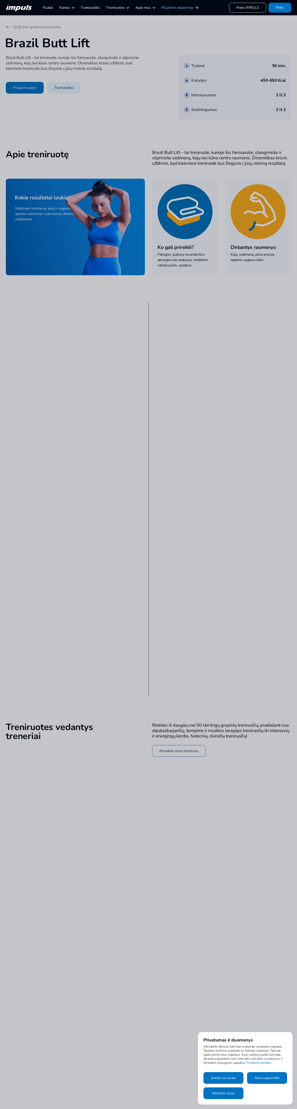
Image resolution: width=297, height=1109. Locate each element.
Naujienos (193, 1083)
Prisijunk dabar (24, 87)
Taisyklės (192, 1091)
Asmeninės (97, 1067)
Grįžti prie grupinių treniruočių (33, 27)
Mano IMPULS (247, 7)
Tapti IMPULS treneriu (152, 1083)
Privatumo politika (258, 1063)
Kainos (191, 1075)
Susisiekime (144, 1075)
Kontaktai (143, 1067)
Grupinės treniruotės (103, 1075)
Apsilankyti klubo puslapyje (51, 550)
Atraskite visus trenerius (178, 653)
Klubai (190, 1067)
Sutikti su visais (223, 1077)
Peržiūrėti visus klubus (180, 353)
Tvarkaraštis (64, 87)
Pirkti (280, 7)
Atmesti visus (223, 1093)
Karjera (141, 1091)
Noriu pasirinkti (267, 1077)
